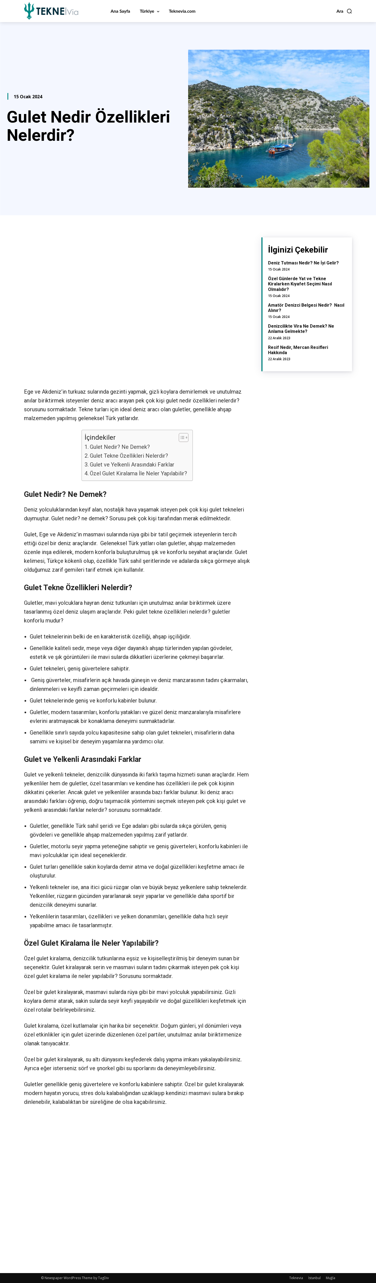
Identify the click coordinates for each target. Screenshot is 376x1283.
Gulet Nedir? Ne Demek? (120, 447)
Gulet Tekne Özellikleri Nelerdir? (129, 455)
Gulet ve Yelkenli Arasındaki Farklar (133, 464)
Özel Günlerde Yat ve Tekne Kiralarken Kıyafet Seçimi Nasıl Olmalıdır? (300, 284)
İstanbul (314, 1278)
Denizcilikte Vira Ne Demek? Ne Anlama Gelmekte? (301, 329)
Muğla (330, 1278)
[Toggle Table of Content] (181, 437)
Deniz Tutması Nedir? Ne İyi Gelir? (303, 263)
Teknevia (296, 1278)
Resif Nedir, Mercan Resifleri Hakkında (298, 350)
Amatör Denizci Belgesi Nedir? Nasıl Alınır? (306, 308)
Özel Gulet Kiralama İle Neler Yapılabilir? (138, 473)
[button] (344, 11)
